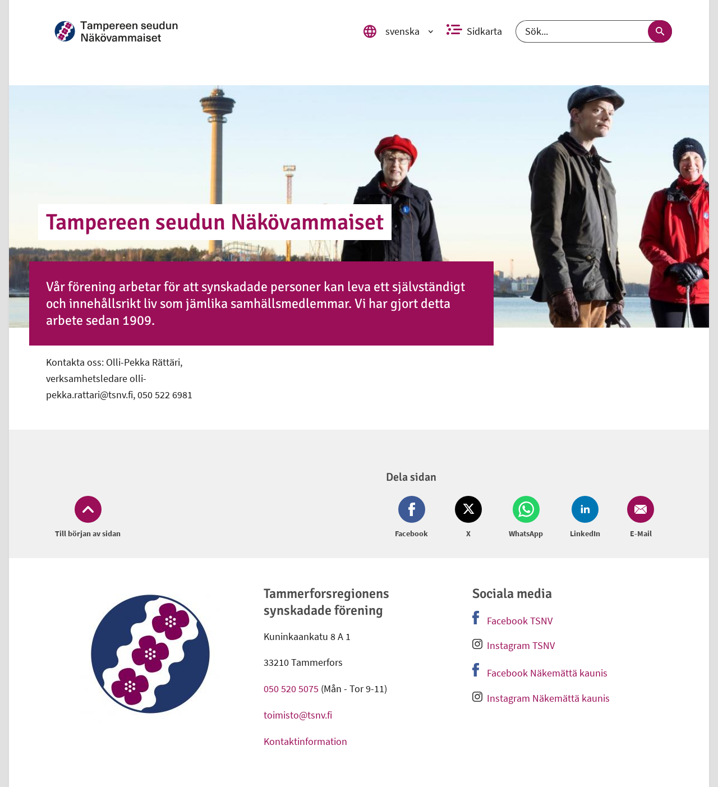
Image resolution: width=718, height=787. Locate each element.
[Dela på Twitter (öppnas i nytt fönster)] (468, 518)
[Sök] (594, 31)
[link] (202, 31)
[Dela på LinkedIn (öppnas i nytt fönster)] (585, 518)
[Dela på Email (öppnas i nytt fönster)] (638, 518)
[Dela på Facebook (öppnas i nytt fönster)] (413, 518)
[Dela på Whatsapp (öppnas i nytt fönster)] (525, 518)
